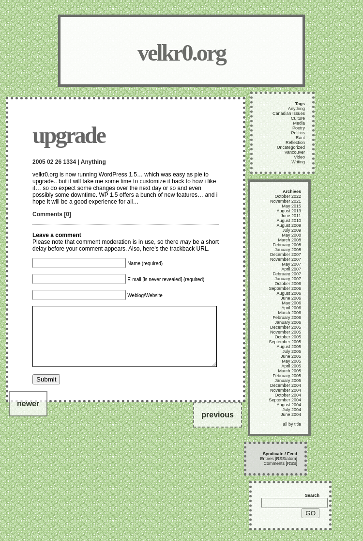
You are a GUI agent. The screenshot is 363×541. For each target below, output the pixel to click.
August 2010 (288, 220)
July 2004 (291, 409)
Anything (93, 162)
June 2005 (291, 356)
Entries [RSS (272, 458)
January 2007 (287, 278)
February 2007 (286, 273)
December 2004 (285, 385)
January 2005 (287, 380)
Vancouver (295, 152)
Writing (298, 161)
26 (58, 162)
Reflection (295, 142)
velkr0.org (181, 52)
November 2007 (285, 259)
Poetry (298, 128)
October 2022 (287, 196)
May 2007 (291, 264)
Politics (298, 132)
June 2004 (291, 414)
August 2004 (288, 404)
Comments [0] (51, 214)
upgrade (68, 135)
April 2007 (291, 269)
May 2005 (291, 361)
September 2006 (285, 288)
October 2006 (287, 283)
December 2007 (285, 254)
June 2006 (291, 298)
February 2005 (286, 375)
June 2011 (291, 215)
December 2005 (285, 327)
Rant (300, 137)
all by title (292, 424)
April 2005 (291, 366)
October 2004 (287, 395)
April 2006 (291, 307)
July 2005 (291, 351)
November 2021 (285, 201)
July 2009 (291, 230)
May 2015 (291, 206)
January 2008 (287, 249)
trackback (182, 248)
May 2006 (291, 303)
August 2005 (288, 346)
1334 (69, 162)
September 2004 (285, 400)
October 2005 (287, 336)
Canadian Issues (288, 113)
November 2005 (285, 332)
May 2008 (291, 235)
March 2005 (289, 370)
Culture (298, 118)
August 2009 (288, 225)
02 (50, 162)
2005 (38, 162)
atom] (291, 458)
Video (299, 157)
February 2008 (286, 244)
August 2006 (288, 293)
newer (28, 415)
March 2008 (289, 240)
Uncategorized (291, 147)
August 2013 (288, 210)
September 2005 (285, 341)
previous (217, 426)
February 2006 (286, 317)
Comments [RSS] (280, 463)
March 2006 (289, 312)
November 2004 (285, 390)
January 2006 (287, 322)
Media (299, 123)
